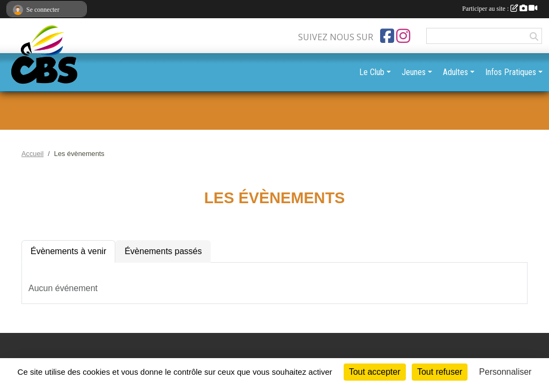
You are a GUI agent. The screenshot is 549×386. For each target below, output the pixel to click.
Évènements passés (163, 251)
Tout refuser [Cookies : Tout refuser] (439, 371)
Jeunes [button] (414, 72)
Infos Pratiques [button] (510, 72)
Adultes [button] (455, 72)
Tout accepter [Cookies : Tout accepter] (374, 371)
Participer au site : (499, 8)
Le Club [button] (371, 72)
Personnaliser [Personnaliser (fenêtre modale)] (505, 371)
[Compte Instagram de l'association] (403, 36)
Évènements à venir (68, 251)
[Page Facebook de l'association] (387, 36)
